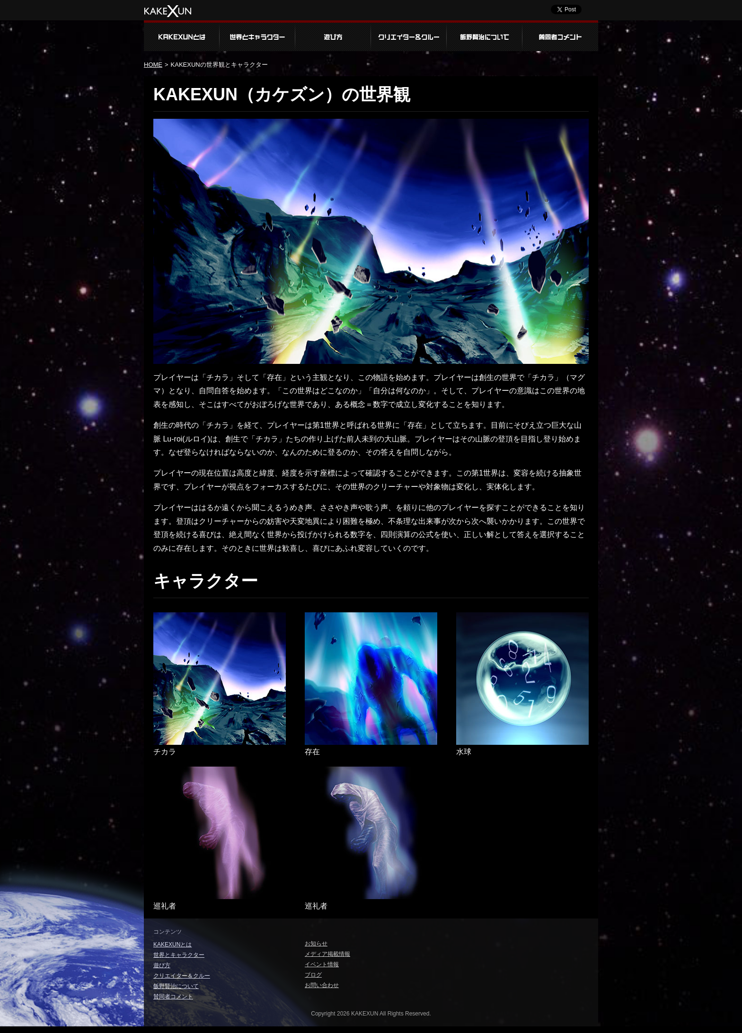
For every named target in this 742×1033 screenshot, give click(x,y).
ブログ (313, 974)
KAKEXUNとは (182, 35)
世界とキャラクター (257, 35)
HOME (153, 64)
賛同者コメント (560, 35)
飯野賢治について (484, 35)
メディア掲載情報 (327, 954)
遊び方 (333, 35)
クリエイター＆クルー (409, 35)
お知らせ (316, 943)
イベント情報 (322, 964)
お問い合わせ (322, 985)
